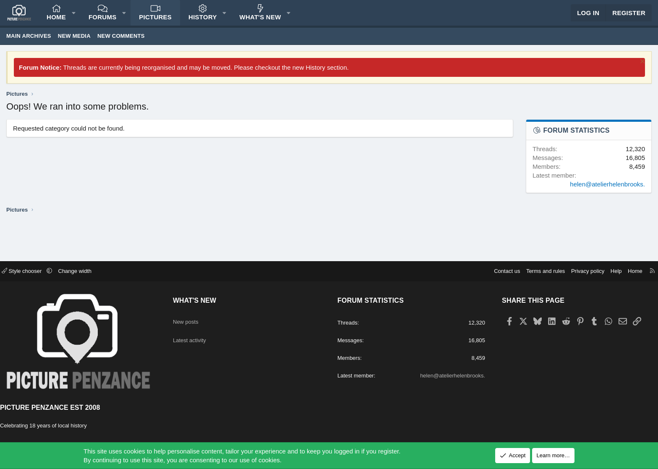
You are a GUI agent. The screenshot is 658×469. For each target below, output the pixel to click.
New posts (191, 318)
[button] (73, 17)
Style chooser (31, 271)
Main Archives (28, 44)
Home (56, 21)
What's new (260, 21)
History (202, 21)
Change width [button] (83, 271)
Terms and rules (537, 271)
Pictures (155, 21)
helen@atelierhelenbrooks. (607, 192)
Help (608, 271)
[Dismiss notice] (641, 70)
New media (74, 44)
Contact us (499, 271)
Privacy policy (579, 271)
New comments (121, 44)
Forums (103, 21)
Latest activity (196, 335)
